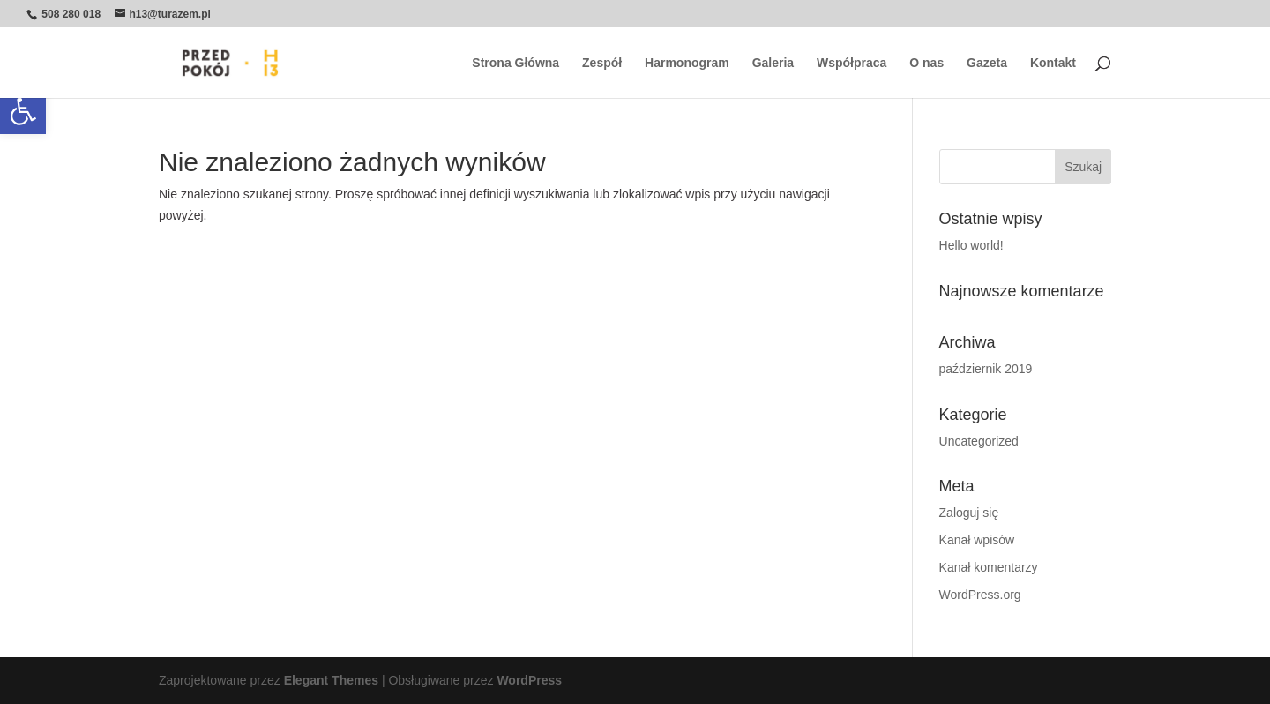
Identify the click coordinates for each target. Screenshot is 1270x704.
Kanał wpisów (977, 540)
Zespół (602, 63)
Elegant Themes (331, 680)
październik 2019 (986, 369)
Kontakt (1053, 63)
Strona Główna (515, 63)
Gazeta (987, 63)
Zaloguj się (969, 513)
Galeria (773, 63)
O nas (926, 63)
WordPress (529, 680)
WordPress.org (980, 595)
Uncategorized (979, 441)
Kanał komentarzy (988, 567)
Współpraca (851, 63)
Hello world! (971, 245)
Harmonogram (687, 63)
